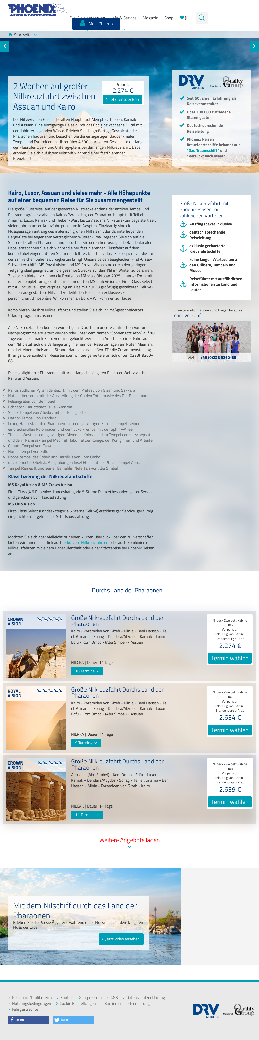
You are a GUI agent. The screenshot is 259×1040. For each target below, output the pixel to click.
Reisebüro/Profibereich (30, 998)
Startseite (22, 35)
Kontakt (65, 998)
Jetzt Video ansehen (120, 939)
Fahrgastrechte (23, 1009)
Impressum (90, 998)
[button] (28, 1020)
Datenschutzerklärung (143, 998)
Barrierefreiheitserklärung (125, 1003)
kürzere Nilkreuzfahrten (88, 542)
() (184, 18)
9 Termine (86, 743)
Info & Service (124, 18)
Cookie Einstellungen (76, 1003)
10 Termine (87, 671)
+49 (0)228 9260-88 (218, 357)
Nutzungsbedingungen (29, 1003)
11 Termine (87, 815)
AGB (112, 998)
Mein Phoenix (96, 23)
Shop (169, 18)
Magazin (150, 18)
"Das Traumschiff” (203, 150)
